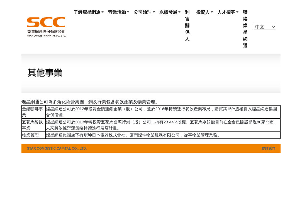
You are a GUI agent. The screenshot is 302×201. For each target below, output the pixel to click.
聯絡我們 (268, 148)
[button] (88, 12)
